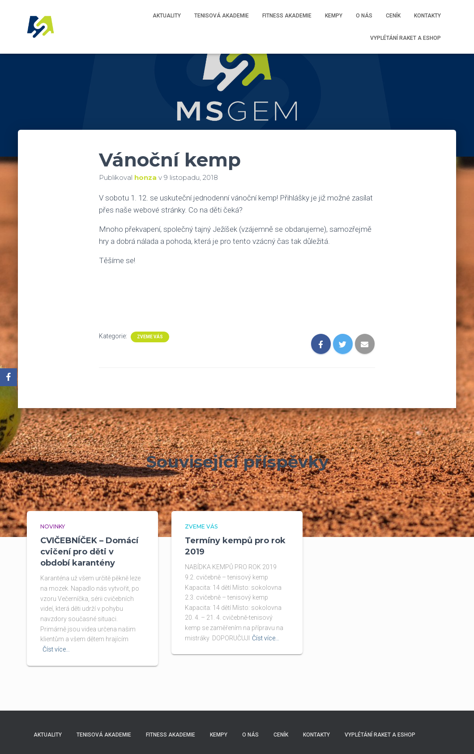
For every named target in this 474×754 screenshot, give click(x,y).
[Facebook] (8, 377)
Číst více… (56, 649)
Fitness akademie (287, 16)
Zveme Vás (150, 336)
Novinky (52, 526)
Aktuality (167, 16)
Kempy (333, 16)
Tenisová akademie (221, 16)
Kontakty (427, 16)
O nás (364, 16)
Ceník (393, 16)
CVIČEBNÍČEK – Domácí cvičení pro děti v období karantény (89, 552)
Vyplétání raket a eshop (405, 38)
